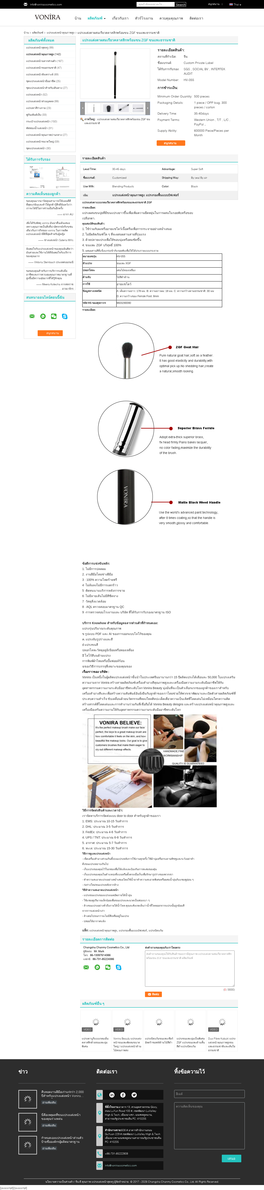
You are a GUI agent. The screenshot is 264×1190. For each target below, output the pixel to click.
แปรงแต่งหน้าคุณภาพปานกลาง (44, 134)
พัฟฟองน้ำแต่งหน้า (37, 128)
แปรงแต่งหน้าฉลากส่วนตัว (41, 61)
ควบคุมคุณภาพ (171, 18)
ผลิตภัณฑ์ (95, 18)
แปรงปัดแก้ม (156, 930)
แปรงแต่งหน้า (34, 94)
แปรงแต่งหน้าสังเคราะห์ (39, 74)
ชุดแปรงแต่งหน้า (35, 148)
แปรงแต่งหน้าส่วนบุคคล (39, 101)
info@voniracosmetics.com (46, 4)
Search (180, 4)
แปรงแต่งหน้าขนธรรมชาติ (41, 67)
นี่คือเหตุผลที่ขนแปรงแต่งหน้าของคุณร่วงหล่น (60, 1116)
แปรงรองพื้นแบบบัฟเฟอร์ (133, 930)
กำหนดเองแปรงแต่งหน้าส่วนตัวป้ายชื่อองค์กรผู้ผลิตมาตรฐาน (62, 1139)
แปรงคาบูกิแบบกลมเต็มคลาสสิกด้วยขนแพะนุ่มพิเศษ (95, 1042)
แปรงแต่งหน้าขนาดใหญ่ (40, 141)
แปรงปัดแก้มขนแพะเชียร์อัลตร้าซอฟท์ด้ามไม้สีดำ (159, 1040)
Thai (237, 4)
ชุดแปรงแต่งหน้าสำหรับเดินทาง (44, 87)
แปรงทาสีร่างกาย (36, 108)
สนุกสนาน (173, 143)
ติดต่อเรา (196, 18)
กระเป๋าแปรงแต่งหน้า (38, 121)
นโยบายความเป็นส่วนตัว (59, 1181)
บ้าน (78, 18)
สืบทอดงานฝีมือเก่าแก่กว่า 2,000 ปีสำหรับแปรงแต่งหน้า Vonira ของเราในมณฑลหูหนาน (62, 1094)
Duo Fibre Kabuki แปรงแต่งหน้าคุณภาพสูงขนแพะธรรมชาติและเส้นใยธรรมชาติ (221, 1044)
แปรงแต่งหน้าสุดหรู (37, 47)
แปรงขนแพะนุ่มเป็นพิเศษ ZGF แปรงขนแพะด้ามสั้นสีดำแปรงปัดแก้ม (191, 1042)
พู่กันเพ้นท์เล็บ (33, 114)
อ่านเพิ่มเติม (49, 1102)
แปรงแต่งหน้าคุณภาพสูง (60, 32)
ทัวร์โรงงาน (144, 18)
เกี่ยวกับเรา (120, 18)
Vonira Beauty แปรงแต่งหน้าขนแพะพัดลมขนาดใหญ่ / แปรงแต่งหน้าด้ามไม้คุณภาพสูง (127, 1044)
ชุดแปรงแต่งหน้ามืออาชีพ (40, 81)
